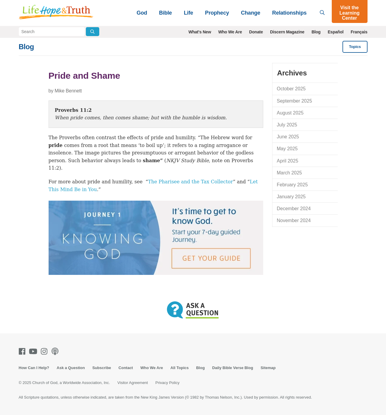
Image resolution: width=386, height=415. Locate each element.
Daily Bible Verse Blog (232, 368)
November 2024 (294, 220)
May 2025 (287, 148)
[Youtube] (34, 351)
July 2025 (287, 124)
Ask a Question (71, 368)
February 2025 (292, 184)
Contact (126, 368)
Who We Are (230, 32)
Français (359, 32)
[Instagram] (45, 351)
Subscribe (101, 368)
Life (188, 13)
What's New (199, 32)
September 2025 (294, 100)
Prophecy (217, 13)
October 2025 (291, 88)
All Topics (179, 368)
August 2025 (290, 112)
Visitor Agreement (132, 382)
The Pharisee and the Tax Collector (190, 182)
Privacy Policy (167, 382)
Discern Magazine (287, 32)
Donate (256, 32)
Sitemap (268, 368)
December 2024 (294, 208)
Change (250, 13)
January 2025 (291, 196)
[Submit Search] (92, 31)
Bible (165, 13)
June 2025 (288, 136)
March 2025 (289, 172)
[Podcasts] (56, 351)
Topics (355, 46)
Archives (292, 73)
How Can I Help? (34, 368)
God (142, 13)
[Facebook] (23, 351)
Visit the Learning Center (350, 13)
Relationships (289, 13)
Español (335, 32)
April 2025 (287, 160)
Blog (315, 32)
